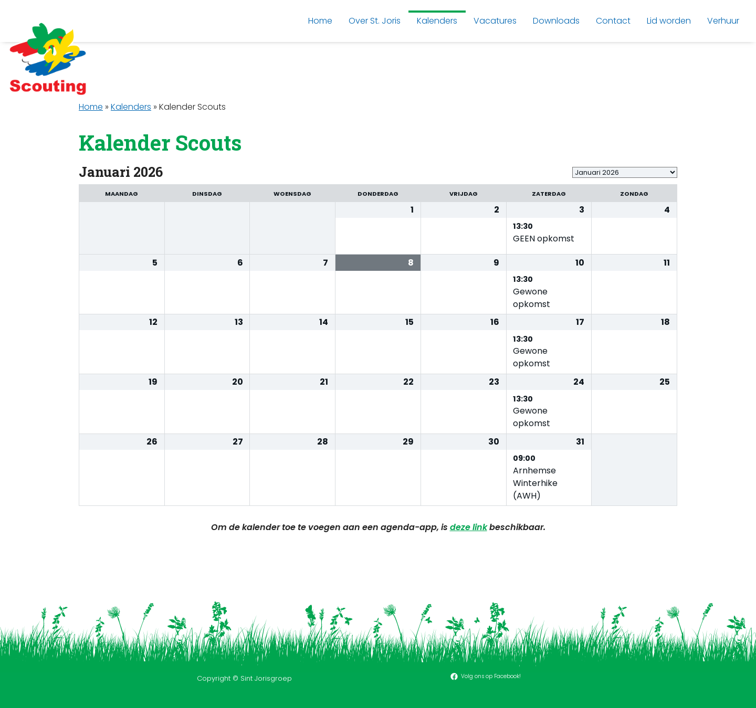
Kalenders (131, 107)
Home (91, 107)
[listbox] (624, 172)
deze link (468, 527)
